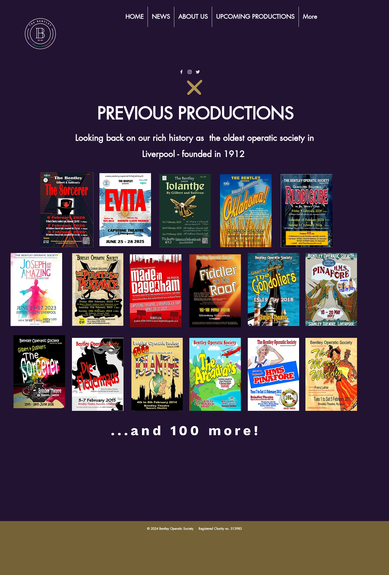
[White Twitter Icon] (197, 72)
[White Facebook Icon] (181, 72)
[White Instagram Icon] (189, 72)
